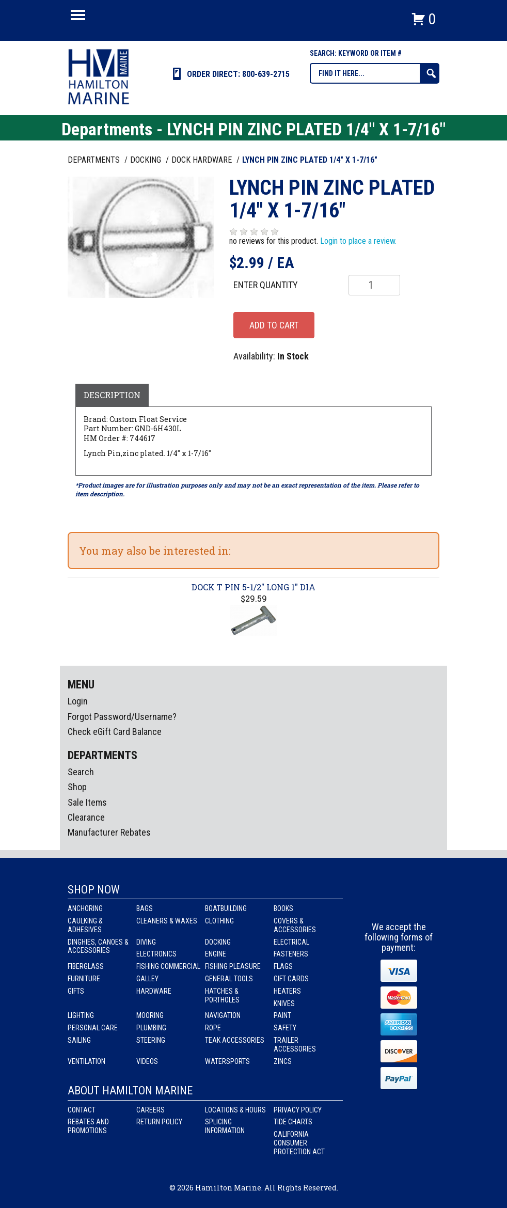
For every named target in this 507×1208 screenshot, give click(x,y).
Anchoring (85, 908)
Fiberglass (86, 966)
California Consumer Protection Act (299, 1143)
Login (78, 701)
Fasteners (291, 954)
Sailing (79, 1040)
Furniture (84, 979)
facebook (380, 903)
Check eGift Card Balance (115, 731)
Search (81, 771)
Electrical (291, 942)
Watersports (227, 1061)
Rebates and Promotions (88, 1126)
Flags (283, 966)
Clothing (219, 921)
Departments (95, 160)
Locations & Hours (235, 1110)
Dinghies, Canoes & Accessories (98, 946)
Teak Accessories (234, 1040)
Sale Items (87, 802)
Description (112, 394)
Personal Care (93, 1028)
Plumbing (151, 1028)
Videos (147, 1061)
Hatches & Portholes (222, 995)
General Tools (229, 979)
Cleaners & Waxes (166, 921)
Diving (146, 942)
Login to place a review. (358, 241)
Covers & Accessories (295, 925)
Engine (215, 954)
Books (283, 908)
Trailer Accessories (295, 1044)
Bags (144, 908)
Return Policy (159, 1122)
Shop (77, 786)
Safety (285, 1028)
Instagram (399, 903)
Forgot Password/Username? (122, 716)
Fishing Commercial (168, 966)
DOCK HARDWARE (202, 160)
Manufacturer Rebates (109, 832)
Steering (150, 1040)
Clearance (86, 817)
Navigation (223, 1015)
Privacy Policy (298, 1110)
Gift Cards (291, 979)
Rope (213, 1028)
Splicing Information (225, 1126)
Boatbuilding (226, 908)
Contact (82, 1110)
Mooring (150, 1015)
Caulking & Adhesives (85, 925)
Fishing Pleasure (233, 966)
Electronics (156, 954)
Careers (150, 1110)
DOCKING (146, 160)
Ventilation (86, 1061)
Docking (218, 942)
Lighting (81, 1015)
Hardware (153, 991)
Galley (147, 979)
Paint (282, 1015)
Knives (284, 1003)
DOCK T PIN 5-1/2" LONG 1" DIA (253, 587)
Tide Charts (293, 1122)
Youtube (418, 903)
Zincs (283, 1061)
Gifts (76, 991)
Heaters (287, 991)
